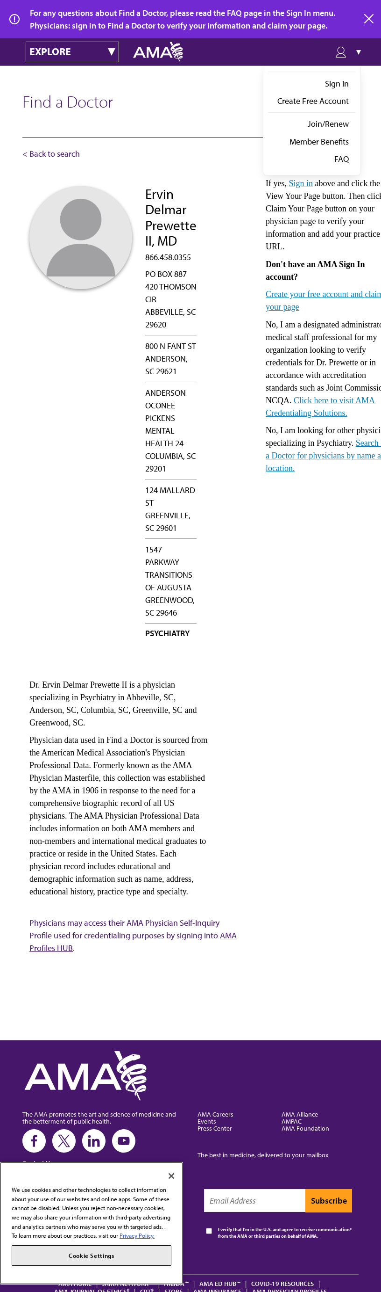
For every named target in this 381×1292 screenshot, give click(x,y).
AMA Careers (215, 1114)
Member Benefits (319, 141)
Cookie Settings (91, 1255)
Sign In (337, 83)
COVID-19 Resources (282, 1283)
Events (207, 1121)
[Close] (171, 1176)
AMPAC (292, 1121)
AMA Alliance (300, 1114)
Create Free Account (313, 100)
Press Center (215, 1128)
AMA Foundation (305, 1128)
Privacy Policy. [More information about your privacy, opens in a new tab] (137, 1235)
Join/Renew (328, 123)
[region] (91, 1223)
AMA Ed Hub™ (219, 1283)
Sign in (301, 183)
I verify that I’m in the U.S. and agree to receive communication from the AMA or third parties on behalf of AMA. (284, 1233)
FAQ (341, 158)
